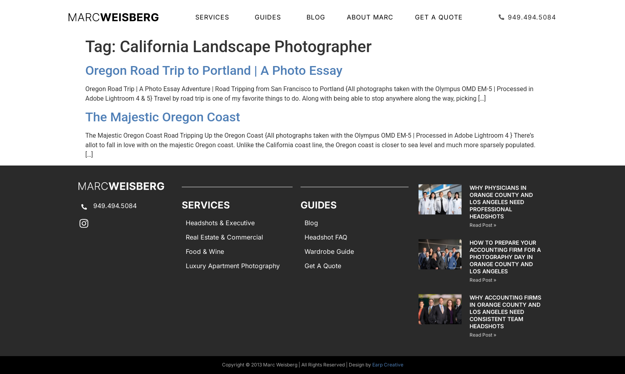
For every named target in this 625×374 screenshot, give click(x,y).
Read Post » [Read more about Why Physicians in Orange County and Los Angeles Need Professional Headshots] (483, 225)
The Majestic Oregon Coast (162, 117)
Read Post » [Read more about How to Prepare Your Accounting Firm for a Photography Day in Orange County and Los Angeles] (483, 280)
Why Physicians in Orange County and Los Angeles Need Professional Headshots (501, 202)
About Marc (370, 17)
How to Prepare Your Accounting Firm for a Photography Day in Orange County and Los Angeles (505, 257)
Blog (316, 17)
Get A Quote (439, 17)
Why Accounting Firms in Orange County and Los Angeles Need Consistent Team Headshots (505, 311)
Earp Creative (387, 365)
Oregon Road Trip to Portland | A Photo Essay (213, 70)
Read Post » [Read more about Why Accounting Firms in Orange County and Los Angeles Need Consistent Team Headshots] (483, 335)
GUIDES (270, 17)
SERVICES (214, 17)
